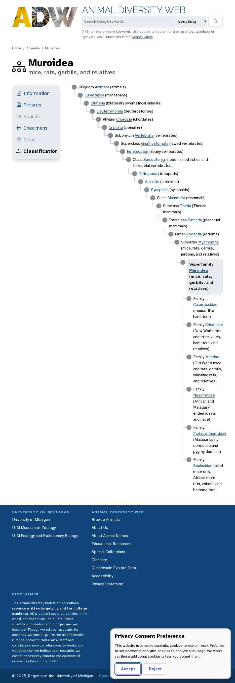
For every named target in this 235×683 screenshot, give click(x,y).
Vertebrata (144, 135)
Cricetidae (214, 324)
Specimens (32, 128)
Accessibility (102, 576)
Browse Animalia (106, 519)
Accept (128, 668)
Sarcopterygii (154, 159)
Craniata (116, 127)
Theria (185, 205)
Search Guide (142, 36)
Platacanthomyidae (209, 433)
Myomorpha (208, 242)
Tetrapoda (148, 173)
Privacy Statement (108, 584)
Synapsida (160, 189)
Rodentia (194, 234)
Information (33, 93)
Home (16, 48)
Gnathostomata (154, 143)
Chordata (124, 119)
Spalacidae (202, 465)
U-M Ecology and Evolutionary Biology (45, 535)
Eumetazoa (94, 95)
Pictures (28, 105)
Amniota (152, 181)
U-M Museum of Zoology (34, 527)
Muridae (212, 357)
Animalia (33, 48)
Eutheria (195, 220)
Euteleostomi (138, 151)
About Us (100, 527)
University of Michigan (31, 519)
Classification (37, 151)
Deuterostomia (110, 111)
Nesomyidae (204, 395)
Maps (26, 139)
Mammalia (176, 197)
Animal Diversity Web (133, 10)
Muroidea (52, 48)
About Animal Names (110, 535)
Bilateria (98, 103)
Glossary (99, 559)
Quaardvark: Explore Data (114, 567)
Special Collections (108, 551)
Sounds (28, 116)
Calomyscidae (205, 304)
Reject (155, 668)
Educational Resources (111, 543)
